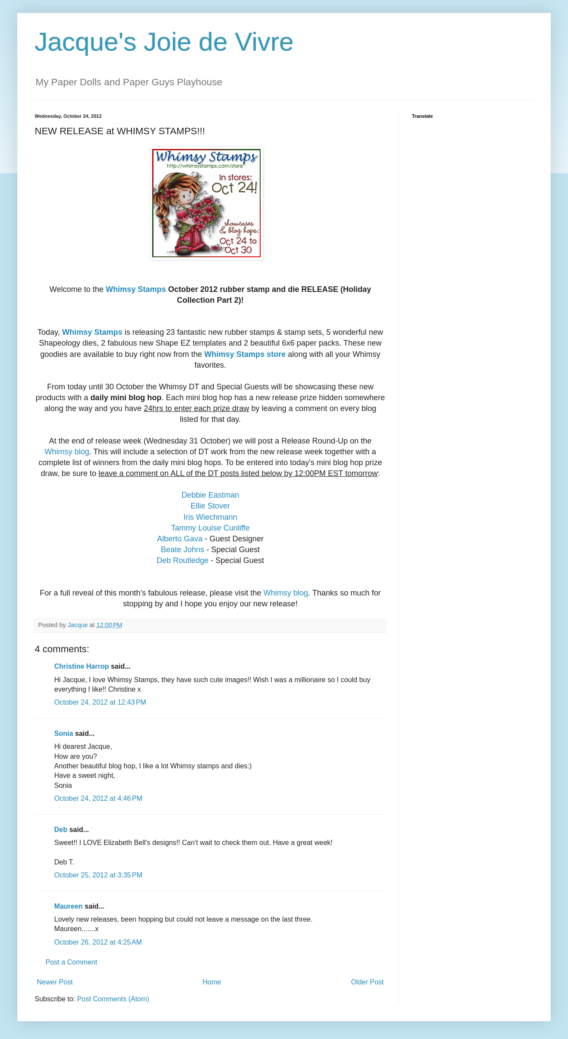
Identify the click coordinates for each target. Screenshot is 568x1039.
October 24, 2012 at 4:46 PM (98, 798)
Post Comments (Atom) (113, 999)
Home (211, 982)
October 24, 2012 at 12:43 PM (100, 702)
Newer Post (55, 982)
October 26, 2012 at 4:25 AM (98, 942)
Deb (60, 829)
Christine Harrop (81, 666)
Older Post (367, 982)
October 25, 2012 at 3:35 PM (98, 875)
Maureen (68, 906)
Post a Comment (71, 962)
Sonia (63, 733)
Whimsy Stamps (136, 289)
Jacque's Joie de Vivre (164, 41)
